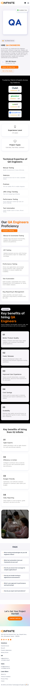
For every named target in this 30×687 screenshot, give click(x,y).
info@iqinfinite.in (5, 666)
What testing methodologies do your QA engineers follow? (15, 553)
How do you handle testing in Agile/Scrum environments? (12, 576)
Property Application (6, 650)
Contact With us (15, 618)
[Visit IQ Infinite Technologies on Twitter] (6, 639)
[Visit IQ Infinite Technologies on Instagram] (4, 639)
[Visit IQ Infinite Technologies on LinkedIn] (1, 639)
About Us (3, 674)
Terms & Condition (5, 676)
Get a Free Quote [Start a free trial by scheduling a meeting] (7, 71)
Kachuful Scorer (5, 645)
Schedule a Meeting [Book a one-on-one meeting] (9, 230)
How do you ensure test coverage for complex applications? (14, 568)
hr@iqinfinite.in (5, 658)
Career (2, 681)
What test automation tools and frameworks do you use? (13, 561)
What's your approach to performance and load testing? (15, 584)
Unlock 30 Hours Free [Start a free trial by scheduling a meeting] (9, 67)
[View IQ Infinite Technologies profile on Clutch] (10, 639)
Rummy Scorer (4, 652)
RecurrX (3, 648)
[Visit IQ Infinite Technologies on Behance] (8, 639)
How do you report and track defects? (14, 591)
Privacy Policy (4, 678)
